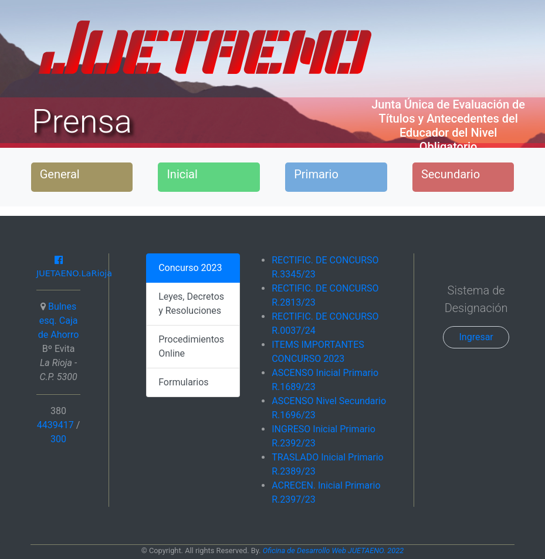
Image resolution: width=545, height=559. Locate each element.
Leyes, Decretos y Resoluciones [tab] (191, 303)
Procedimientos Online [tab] (191, 346)
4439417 (56, 425)
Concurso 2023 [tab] (190, 267)
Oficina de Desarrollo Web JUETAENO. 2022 (333, 550)
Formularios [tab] (183, 382)
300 (58, 439)
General (60, 174)
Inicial (182, 174)
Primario (316, 174)
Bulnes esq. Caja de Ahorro (58, 320)
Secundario (450, 174)
